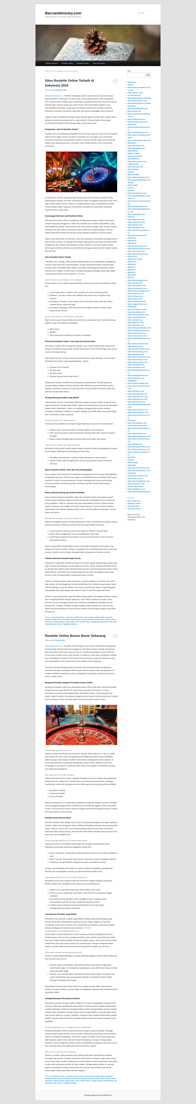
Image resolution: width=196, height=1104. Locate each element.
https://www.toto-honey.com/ (139, 468)
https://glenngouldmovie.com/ (139, 436)
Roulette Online (67, 63)
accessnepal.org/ (134, 95)
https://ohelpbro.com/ (136, 391)
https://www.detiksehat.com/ (138, 177)
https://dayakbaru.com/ (136, 489)
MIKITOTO (131, 267)
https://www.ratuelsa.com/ (138, 410)
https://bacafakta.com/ (136, 227)
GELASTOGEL (133, 169)
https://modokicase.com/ (137, 309)
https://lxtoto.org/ (134, 111)
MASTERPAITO (133, 159)
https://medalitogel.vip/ (136, 317)
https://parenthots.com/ (137, 402)
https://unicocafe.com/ (136, 251)
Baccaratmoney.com (63, 13)
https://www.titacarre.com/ (138, 397)
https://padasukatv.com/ (137, 235)
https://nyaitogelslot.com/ (137, 394)
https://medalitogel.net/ (136, 312)
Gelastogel (132, 82)
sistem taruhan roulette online (64, 622)
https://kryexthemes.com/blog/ (139, 98)
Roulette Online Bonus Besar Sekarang (75, 636)
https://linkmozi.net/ (135, 346)
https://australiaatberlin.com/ (139, 481)
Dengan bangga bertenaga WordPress (98, 1095)
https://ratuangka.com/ (136, 148)
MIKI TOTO (132, 275)
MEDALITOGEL (133, 175)
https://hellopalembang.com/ (139, 330)
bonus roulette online (76, 617)
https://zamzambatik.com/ (137, 426)
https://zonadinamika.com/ (138, 109)
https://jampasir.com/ (136, 322)
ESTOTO (87, 928)
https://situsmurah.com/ (137, 285)
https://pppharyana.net (136, 119)
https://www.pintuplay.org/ (138, 254)
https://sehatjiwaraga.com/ (138, 132)
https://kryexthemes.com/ (137, 101)
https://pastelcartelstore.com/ (139, 249)
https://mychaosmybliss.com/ (139, 470)
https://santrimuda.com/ (137, 333)
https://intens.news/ (135, 478)
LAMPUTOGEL (133, 164)
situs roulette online (83, 622)
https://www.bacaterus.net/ (138, 344)
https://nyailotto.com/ (136, 354)
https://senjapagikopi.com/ (138, 375)
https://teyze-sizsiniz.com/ (138, 362)
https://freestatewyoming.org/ (139, 492)
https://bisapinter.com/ (136, 484)
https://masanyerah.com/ (137, 336)
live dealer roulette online (71, 619)
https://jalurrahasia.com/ (137, 433)
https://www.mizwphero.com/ (139, 449)
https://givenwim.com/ (136, 219)
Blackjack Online (83, 63)
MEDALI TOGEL (134, 153)
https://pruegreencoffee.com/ (139, 447)
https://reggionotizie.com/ (137, 304)
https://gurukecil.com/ (136, 146)
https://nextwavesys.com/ (137, 288)
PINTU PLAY (132, 256)
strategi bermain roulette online (102, 622)
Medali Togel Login (135, 299)
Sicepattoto (132, 473)
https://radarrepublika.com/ (138, 383)
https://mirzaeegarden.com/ (138, 315)
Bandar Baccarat (52, 63)
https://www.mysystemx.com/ (139, 357)
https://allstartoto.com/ (136, 222)
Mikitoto (131, 85)
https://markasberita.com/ (137, 246)
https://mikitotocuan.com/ (137, 399)
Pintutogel (81, 274)
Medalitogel (132, 307)
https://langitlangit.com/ (137, 301)
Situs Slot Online (99, 63)
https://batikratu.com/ (136, 293)
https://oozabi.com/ (135, 283)
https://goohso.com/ (135, 93)
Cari (129, 71)
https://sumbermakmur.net (138, 122)
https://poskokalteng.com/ (138, 352)
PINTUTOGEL (133, 151)
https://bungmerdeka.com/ (138, 206)
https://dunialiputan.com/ (137, 193)
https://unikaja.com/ (135, 296)
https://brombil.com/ (135, 167)
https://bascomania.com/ (137, 161)
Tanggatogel (132, 381)
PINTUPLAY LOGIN (135, 259)
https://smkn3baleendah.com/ (139, 140)
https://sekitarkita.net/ (136, 365)
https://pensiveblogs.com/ (138, 280)
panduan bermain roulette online (93, 619)
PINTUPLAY (132, 124)
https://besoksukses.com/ (137, 359)
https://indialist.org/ (135, 320)
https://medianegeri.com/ (137, 423)
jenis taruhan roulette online (94, 617)
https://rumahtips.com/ (136, 367)
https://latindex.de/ (135, 444)
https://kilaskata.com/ (136, 325)
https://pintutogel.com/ (136, 214)
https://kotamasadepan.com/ (139, 291)
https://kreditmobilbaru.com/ (139, 349)
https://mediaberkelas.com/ (138, 412)
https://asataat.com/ (135, 225)
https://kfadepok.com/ (136, 378)
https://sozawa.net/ (135, 156)
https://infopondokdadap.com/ (139, 328)
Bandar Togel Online (135, 486)
